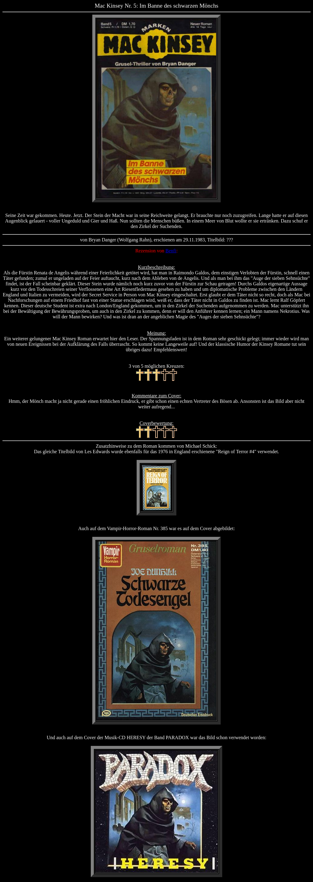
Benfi (170, 250)
